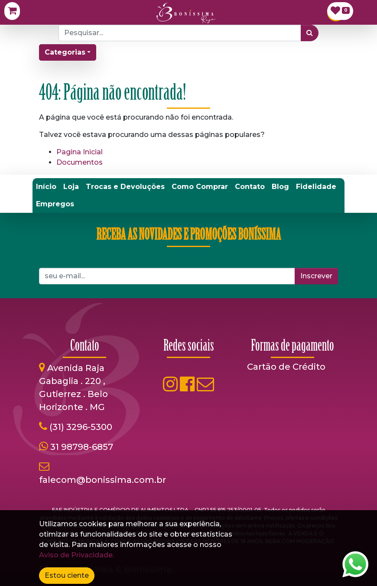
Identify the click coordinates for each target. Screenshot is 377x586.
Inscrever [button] (316, 276)
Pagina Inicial (79, 152)
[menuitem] (46, 186)
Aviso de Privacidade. (76, 555)
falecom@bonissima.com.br (102, 480)
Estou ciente (67, 575)
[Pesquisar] (309, 33)
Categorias (65, 52)
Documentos (79, 162)
